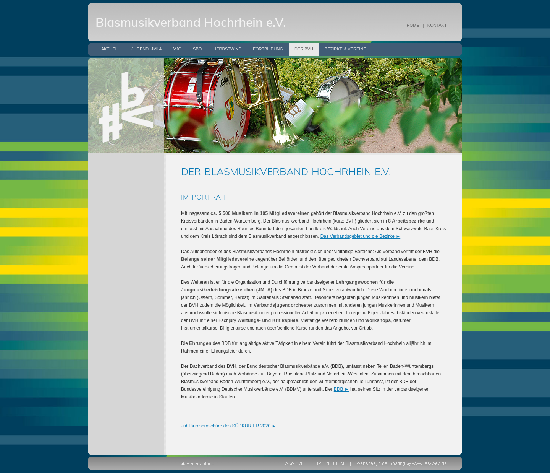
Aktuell (110, 49)
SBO (197, 49)
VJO (177, 49)
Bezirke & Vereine (345, 49)
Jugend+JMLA (146, 49)
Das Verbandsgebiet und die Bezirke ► (360, 236)
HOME (413, 25)
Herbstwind (227, 49)
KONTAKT (437, 25)
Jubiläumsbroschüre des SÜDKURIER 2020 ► (228, 426)
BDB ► (341, 389)
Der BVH (303, 49)
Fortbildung (268, 49)
